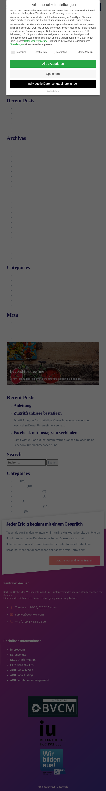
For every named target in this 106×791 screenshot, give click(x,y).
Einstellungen (17, 44)
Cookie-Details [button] (53, 91)
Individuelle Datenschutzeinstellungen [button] (53, 83)
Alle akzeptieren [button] (53, 63)
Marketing (59, 52)
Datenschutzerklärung (36, 41)
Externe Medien (82, 52)
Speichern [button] (53, 73)
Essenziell (18, 52)
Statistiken (39, 52)
